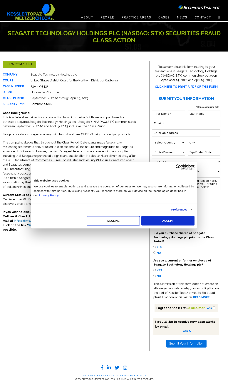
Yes (159, 247)
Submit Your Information (186, 343)
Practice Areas (136, 18)
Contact (203, 18)
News (182, 18)
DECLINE (113, 220)
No (159, 252)
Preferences (179, 209)
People (107, 18)
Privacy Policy (49, 195)
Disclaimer (88, 375)
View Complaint (19, 64)
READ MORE (201, 297)
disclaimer (196, 308)
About (87, 18)
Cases (164, 18)
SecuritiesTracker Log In (131, 375)
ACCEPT (168, 220)
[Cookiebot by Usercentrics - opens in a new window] (178, 167)
